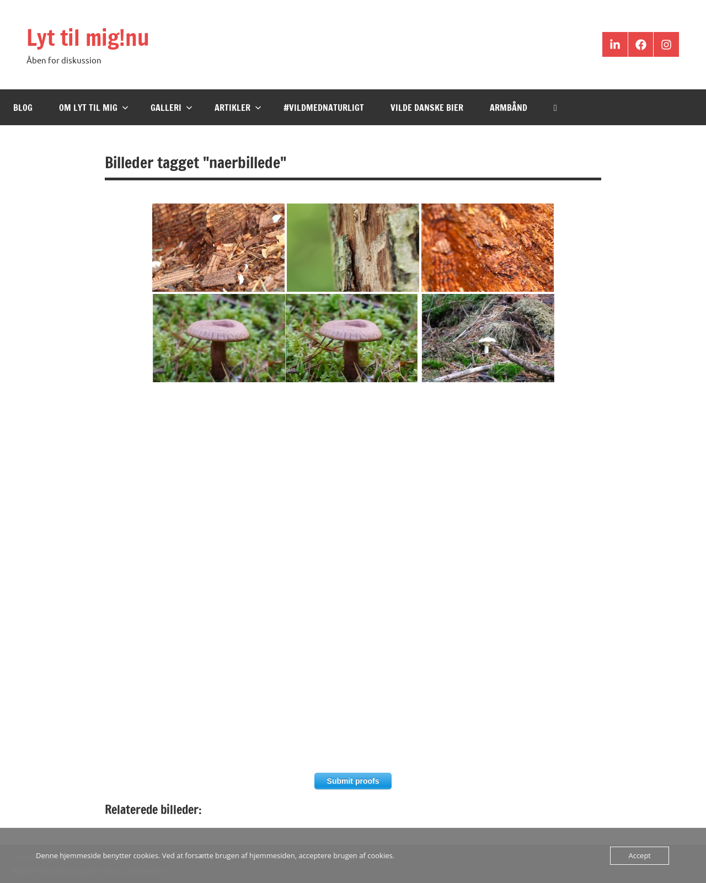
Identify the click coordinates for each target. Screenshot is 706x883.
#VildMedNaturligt (324, 107)
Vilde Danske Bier (427, 107)
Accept (639, 855)
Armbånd (508, 107)
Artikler (238, 107)
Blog (23, 107)
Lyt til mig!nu (87, 37)
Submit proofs (353, 781)
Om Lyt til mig (94, 107)
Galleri (171, 107)
